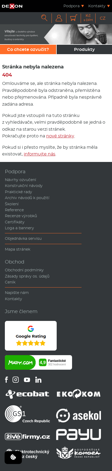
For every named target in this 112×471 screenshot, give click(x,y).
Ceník (10, 282)
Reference (14, 209)
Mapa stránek (17, 249)
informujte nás (39, 154)
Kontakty (97, 6)
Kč (88, 17)
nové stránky (60, 135)
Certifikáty (15, 222)
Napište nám (17, 292)
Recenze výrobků (21, 215)
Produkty (84, 49)
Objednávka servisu (23, 238)
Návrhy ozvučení (20, 179)
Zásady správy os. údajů (27, 276)
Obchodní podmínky (24, 270)
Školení (12, 204)
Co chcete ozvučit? (28, 49)
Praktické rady (18, 191)
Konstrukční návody (24, 185)
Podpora (71, 6)
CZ (103, 18)
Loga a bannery (19, 228)
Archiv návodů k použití (27, 197)
